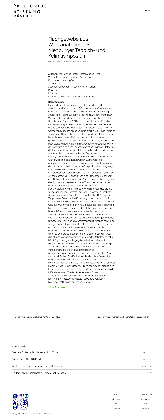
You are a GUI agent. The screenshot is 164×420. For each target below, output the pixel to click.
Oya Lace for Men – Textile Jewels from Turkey (36, 352)
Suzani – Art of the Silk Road (26, 359)
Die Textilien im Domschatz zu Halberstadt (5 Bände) (39, 373)
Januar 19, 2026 (147, 366)
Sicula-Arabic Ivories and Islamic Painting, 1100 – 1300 (37, 317)
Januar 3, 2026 (147, 373)
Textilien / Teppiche (82, 62)
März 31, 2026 (147, 359)
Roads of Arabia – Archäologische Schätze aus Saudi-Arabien (123, 317)
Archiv (73, 62)
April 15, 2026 (147, 352)
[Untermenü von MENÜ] (151, 10)
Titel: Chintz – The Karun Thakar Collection (37, 366)
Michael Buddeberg (63, 62)
